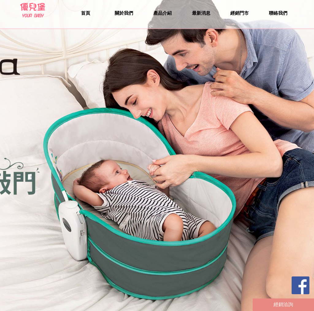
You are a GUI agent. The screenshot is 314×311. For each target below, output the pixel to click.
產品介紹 (162, 13)
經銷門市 (239, 13)
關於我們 (124, 13)
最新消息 (201, 13)
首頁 (85, 13)
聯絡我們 (278, 13)
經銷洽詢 (283, 304)
